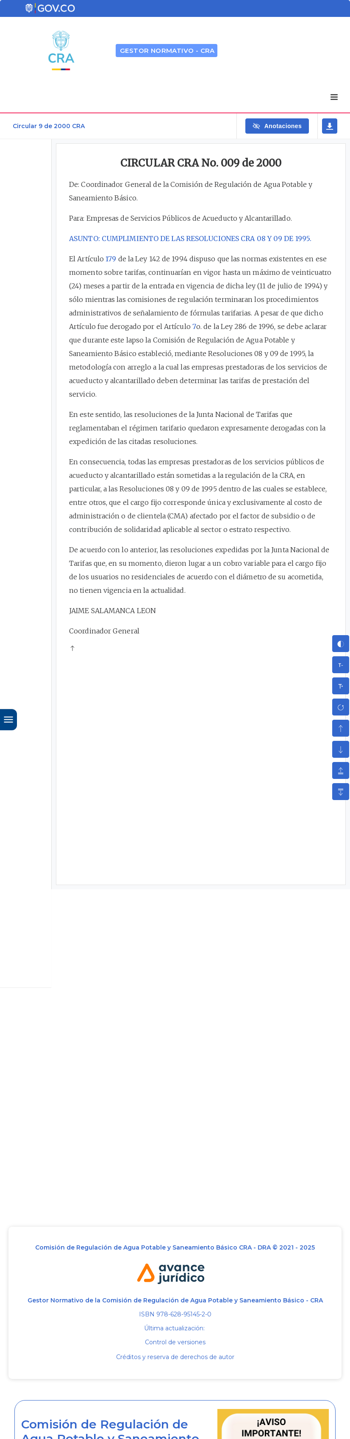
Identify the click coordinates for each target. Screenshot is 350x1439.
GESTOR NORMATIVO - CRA (167, 51)
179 (111, 259)
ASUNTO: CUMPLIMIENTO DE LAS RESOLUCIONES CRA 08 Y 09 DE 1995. (190, 238)
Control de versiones (175, 1342)
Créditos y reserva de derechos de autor (175, 1357)
